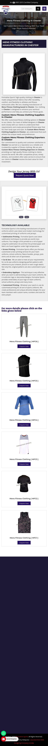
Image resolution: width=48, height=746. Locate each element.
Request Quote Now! (25, 175)
